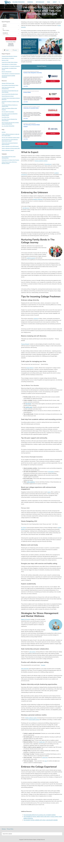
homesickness (48, 164)
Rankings (30, 2)
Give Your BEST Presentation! (8, 111)
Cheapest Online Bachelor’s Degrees (9, 56)
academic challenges (38, 199)
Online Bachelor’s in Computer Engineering (11, 66)
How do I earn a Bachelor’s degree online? (10, 137)
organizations (51, 471)
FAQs (48, 2)
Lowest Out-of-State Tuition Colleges (9, 62)
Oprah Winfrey (29, 367)
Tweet (6, 50)
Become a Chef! (5, 60)
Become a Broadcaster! (6, 71)
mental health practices (33, 719)
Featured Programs (41, 66)
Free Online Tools (5, 117)
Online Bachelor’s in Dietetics (8, 58)
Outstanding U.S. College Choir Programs (10, 160)
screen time (45, 757)
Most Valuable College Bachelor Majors (10, 85)
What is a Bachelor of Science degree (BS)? (11, 148)
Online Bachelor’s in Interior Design (9, 64)
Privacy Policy (10, 829)
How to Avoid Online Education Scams (10, 94)
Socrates (43, 665)
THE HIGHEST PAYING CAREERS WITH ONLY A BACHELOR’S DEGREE (40, 820)
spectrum (36, 318)
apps (46, 761)
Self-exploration (25, 668)
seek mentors (32, 651)
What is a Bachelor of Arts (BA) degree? (10, 146)
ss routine (34, 718)
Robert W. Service (25, 619)
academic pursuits (31, 258)
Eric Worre (23, 527)
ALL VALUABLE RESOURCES (8, 126)
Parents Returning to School (8, 96)
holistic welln (28, 718)
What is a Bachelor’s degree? (8, 150)
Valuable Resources (18, 2)
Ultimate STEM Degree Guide (8, 83)
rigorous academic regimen (41, 160)
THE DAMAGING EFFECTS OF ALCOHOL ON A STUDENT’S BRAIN (39, 815)
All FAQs (4, 132)
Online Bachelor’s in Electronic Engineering (11, 73)
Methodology (40, 2)
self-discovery (26, 208)
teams (49, 492)
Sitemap (4, 829)
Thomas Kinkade (25, 344)
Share (15, 50)
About (55, 2)
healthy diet (42, 742)
